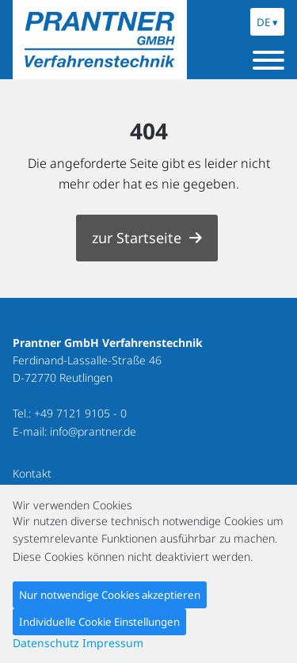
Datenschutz (46, 642)
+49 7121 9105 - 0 (80, 413)
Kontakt (32, 473)
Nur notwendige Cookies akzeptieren (109, 595)
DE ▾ (267, 22)
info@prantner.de (93, 431)
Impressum (112, 642)
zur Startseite (136, 237)
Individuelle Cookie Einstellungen (99, 622)
